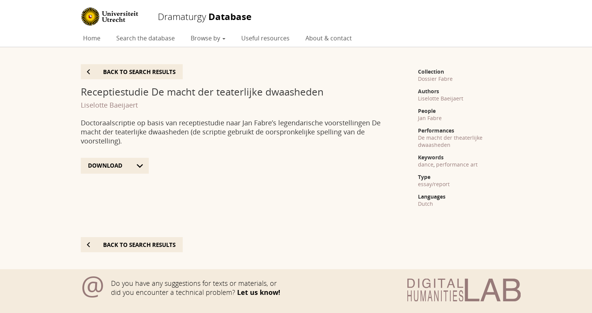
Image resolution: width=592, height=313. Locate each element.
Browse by (208, 38)
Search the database (145, 38)
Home (91, 38)
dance (425, 164)
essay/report (434, 184)
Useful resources (265, 38)
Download (106, 165)
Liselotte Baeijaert (109, 104)
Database (204, 16)
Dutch (425, 203)
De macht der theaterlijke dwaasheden (450, 141)
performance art (457, 164)
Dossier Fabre (435, 78)
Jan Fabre (430, 118)
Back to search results (139, 72)
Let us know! (258, 292)
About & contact (328, 38)
